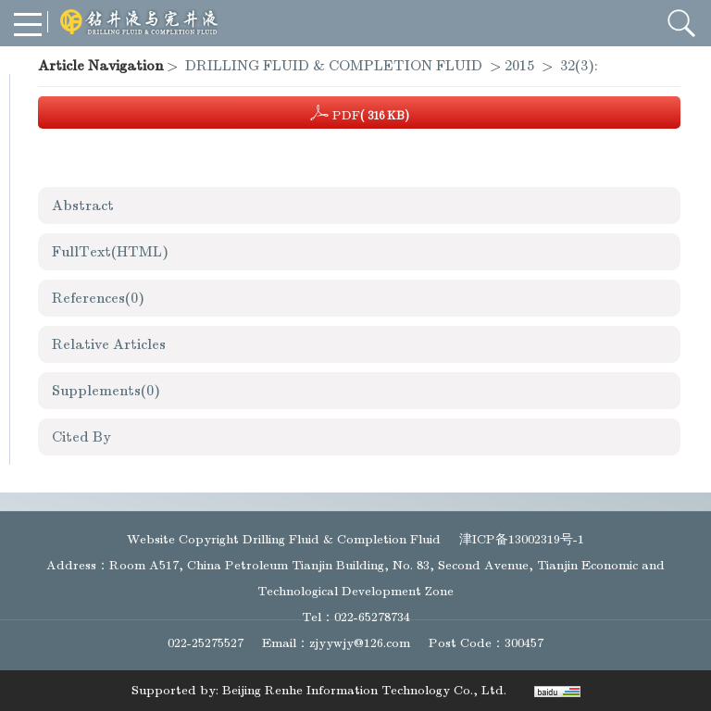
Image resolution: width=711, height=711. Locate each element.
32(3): (581, 65)
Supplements (106, 390)
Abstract (83, 205)
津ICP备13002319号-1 (521, 539)
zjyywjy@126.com (359, 643)
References (98, 298)
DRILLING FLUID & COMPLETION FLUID (333, 65)
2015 (519, 65)
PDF (359, 113)
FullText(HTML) (110, 251)
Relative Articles (109, 344)
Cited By (81, 437)
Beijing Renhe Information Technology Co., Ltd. (364, 690)
